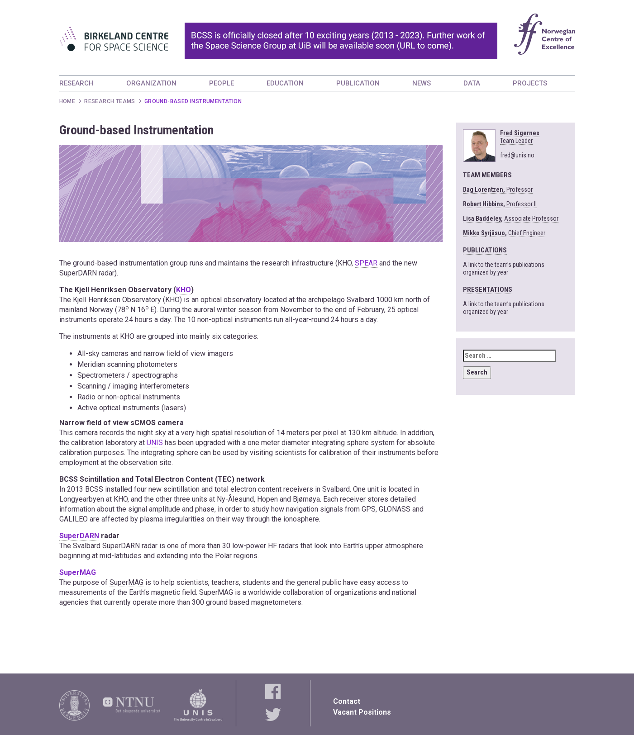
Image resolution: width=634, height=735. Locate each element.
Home (67, 101)
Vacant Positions (362, 712)
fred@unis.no (517, 155)
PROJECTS (530, 83)
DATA (471, 83)
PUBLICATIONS (485, 250)
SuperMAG (77, 572)
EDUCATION (285, 83)
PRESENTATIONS (487, 289)
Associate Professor (510, 218)
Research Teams (109, 101)
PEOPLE (221, 83)
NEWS (421, 83)
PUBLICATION (358, 83)
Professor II (500, 204)
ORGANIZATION (151, 83)
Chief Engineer (504, 233)
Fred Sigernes (519, 136)
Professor (498, 189)
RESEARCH (76, 83)
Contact (346, 701)
